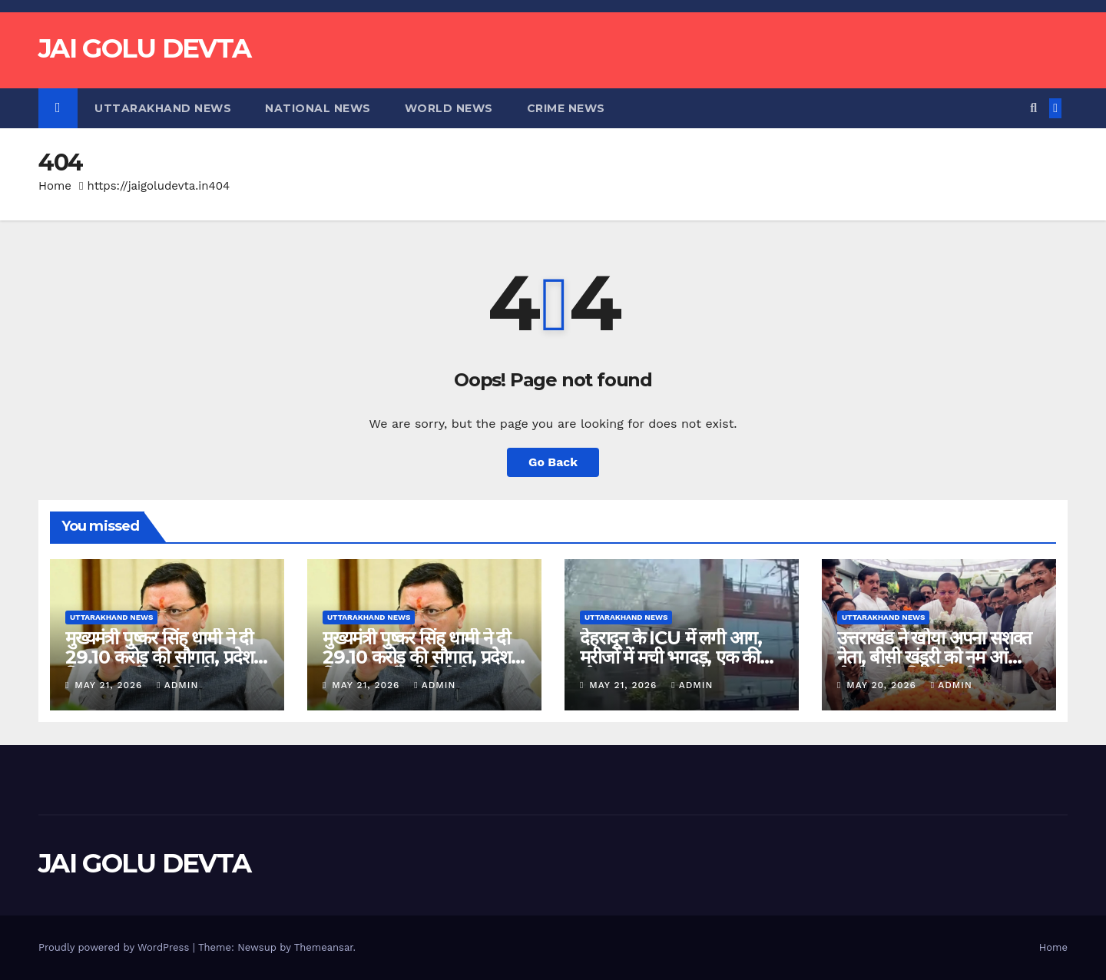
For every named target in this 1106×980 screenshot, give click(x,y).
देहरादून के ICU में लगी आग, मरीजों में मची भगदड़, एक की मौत (671, 657)
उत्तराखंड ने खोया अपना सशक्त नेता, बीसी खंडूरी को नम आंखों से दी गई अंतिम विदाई (934, 657)
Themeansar (323, 947)
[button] (1033, 108)
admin (177, 685)
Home (54, 186)
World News (449, 108)
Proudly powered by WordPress (115, 947)
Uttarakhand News (162, 108)
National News (318, 108)
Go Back (553, 462)
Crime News (566, 108)
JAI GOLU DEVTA (144, 48)
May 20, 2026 (883, 685)
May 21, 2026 (110, 685)
